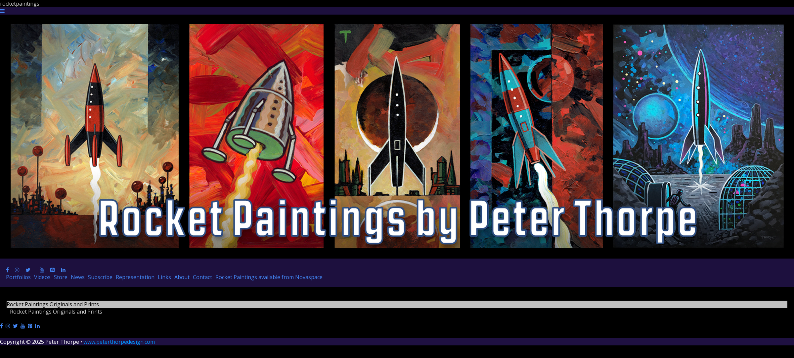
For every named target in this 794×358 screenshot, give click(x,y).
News (78, 277)
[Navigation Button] (2, 11)
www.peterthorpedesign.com (119, 341)
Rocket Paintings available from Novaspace (269, 277)
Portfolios (18, 277)
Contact (202, 277)
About (182, 277)
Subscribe (100, 277)
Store (60, 277)
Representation (135, 277)
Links (164, 277)
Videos (42, 277)
